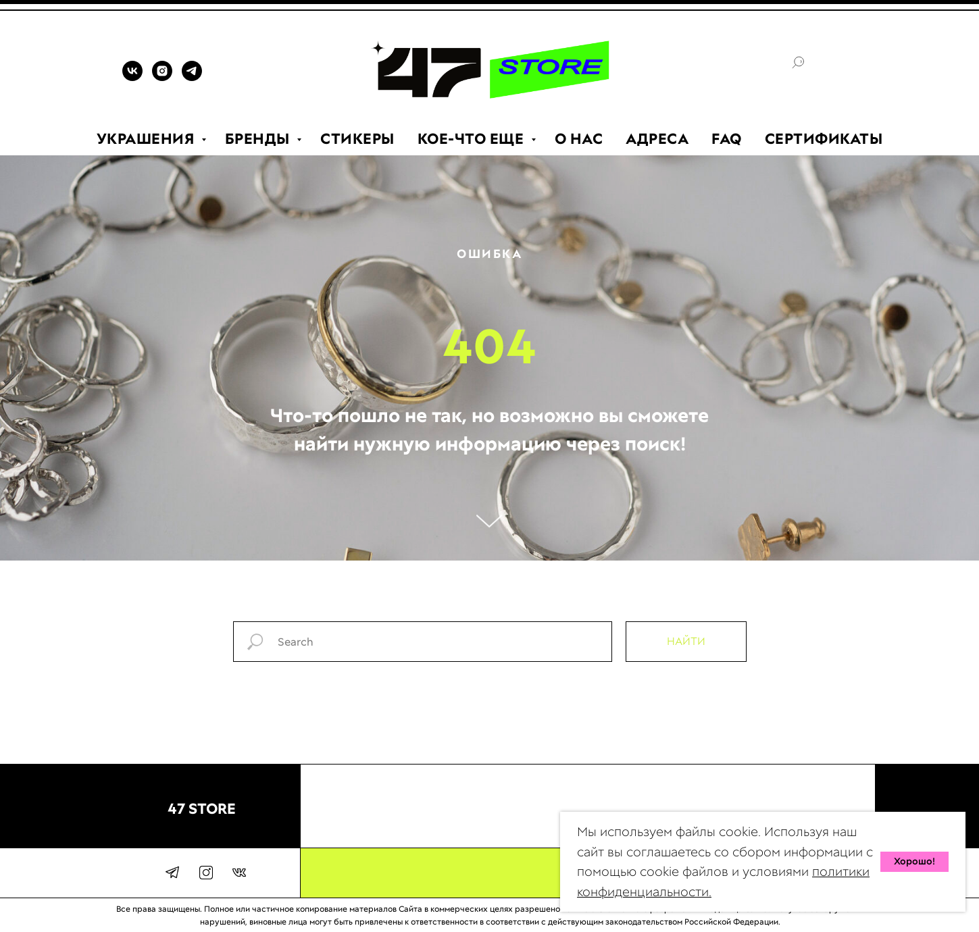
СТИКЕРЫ (357, 139)
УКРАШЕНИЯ (147, 139)
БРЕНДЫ (259, 139)
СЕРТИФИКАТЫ (824, 139)
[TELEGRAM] (192, 77)
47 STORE (202, 809)
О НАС (579, 139)
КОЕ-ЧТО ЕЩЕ (473, 139)
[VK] (132, 77)
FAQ (726, 139)
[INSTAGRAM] (162, 77)
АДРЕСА (657, 139)
